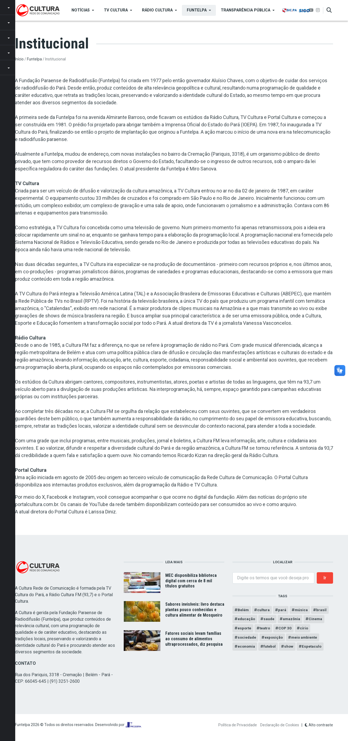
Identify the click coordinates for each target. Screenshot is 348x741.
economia (247, 647)
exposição (274, 638)
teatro (265, 629)
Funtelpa (197, 10)
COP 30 (286, 629)
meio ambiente (306, 638)
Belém (243, 610)
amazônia (293, 619)
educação (247, 619)
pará (283, 610)
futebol (270, 647)
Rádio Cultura (157, 10)
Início (19, 59)
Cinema (317, 619)
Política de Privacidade (237, 725)
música (302, 610)
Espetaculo (313, 647)
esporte (245, 629)
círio (306, 629)
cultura (263, 610)
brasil (322, 610)
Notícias (81, 10)
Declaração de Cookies (279, 725)
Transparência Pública (245, 10)
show (290, 647)
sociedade (247, 638)
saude (269, 619)
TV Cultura (116, 10)
